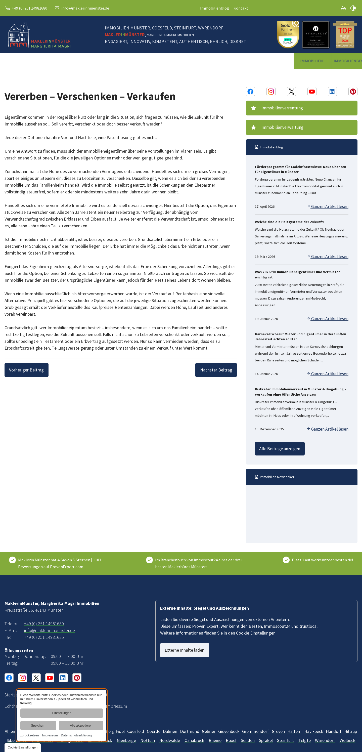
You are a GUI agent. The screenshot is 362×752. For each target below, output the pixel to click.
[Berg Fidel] (115, 726)
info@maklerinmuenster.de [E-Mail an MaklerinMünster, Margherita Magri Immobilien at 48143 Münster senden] (85, 8)
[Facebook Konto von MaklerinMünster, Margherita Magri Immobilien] (250, 91)
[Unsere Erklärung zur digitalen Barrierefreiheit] (86, 689)
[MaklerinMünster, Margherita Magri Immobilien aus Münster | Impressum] (116, 701)
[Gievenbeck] (229, 726)
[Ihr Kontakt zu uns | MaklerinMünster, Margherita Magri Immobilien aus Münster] (52, 689)
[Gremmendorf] (255, 726)
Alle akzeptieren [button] (81, 725)
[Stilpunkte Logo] (316, 35)
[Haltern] (294, 726)
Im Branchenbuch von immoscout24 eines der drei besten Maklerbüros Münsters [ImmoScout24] (198, 558)
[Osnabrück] (194, 735)
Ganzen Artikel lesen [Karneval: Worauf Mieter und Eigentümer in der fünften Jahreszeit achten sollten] (330, 371)
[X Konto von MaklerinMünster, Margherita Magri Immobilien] (291, 91)
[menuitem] (20, 61)
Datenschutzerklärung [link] (76, 735)
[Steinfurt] (285, 735)
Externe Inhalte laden (187, 645)
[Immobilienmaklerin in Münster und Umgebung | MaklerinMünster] (13, 689)
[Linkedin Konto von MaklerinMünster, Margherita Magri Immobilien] (332, 91)
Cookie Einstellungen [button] (256, 628)
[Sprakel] (266, 735)
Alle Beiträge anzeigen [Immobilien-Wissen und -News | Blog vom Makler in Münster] (278, 444)
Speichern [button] (38, 725)
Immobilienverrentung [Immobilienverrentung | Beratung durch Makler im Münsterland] (279, 107)
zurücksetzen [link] (29, 735)
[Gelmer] (208, 726)
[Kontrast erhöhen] (352, 8)
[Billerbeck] (135, 726)
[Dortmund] (189, 726)
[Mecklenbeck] (126, 735)
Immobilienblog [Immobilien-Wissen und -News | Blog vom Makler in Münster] (214, 8)
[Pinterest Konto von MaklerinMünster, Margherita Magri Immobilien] (352, 91)
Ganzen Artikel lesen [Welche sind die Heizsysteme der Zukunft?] (330, 254)
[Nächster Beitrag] (213, 370)
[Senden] (248, 735)
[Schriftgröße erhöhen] (343, 8)
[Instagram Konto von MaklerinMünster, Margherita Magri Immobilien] (271, 91)
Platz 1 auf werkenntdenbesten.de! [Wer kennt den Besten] (322, 554)
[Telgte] (304, 735)
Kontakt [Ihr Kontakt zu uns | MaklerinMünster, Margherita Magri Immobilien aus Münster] (241, 8)
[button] (23, 747)
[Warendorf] (325, 735)
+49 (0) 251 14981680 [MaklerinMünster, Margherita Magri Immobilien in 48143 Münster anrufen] (29, 8)
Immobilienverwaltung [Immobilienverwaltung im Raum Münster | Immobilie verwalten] (279, 125)
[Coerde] (153, 726)
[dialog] (61, 715)
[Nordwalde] (169, 735)
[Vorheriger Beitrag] (29, 370)
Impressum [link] (50, 735)
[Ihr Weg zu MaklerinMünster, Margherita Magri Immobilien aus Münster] (34, 689)
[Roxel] (231, 735)
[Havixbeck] (313, 726)
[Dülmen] (170, 726)
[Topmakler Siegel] (345, 35)
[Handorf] (334, 726)
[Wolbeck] (347, 735)
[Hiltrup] (350, 726)
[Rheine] (215, 735)
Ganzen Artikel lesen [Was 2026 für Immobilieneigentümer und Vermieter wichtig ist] (330, 316)
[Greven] (278, 726)
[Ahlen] (10, 726)
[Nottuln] (147, 735)
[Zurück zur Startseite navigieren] (39, 35)
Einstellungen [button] (61, 713)
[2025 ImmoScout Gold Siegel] (288, 35)
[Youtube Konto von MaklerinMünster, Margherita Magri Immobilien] (311, 91)
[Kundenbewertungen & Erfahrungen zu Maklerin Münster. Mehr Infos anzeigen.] (65, 558)
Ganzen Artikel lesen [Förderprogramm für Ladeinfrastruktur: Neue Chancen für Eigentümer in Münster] (330, 203)
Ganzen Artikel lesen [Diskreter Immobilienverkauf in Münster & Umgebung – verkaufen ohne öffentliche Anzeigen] (330, 426)
